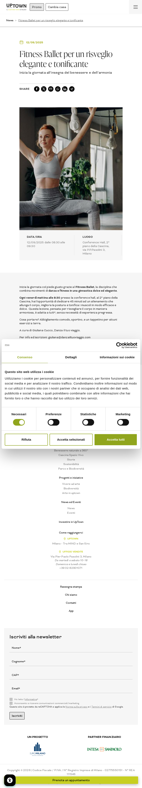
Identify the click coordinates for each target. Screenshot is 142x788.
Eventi (71, 512)
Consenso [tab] (24, 357)
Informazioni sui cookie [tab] (117, 357)
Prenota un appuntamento (71, 780)
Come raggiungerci (71, 532)
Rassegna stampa (71, 586)
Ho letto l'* (26, 699)
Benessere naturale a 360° (71, 450)
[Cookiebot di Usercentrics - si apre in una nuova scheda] (119, 345)
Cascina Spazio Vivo (71, 455)
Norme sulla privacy (76, 706)
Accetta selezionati (71, 439)
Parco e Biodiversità (71, 468)
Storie (71, 459)
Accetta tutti (116, 439)
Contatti (71, 603)
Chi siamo (71, 594)
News (9, 20)
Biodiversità (71, 488)
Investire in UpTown (71, 522)
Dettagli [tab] (71, 357)
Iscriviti (17, 716)
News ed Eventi (71, 502)
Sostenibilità (71, 464)
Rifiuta (26, 439)
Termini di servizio (101, 706)
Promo (37, 7)
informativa (31, 699)
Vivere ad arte (71, 484)
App (71, 611)
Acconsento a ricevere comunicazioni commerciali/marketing (46, 703)
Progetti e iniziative (71, 477)
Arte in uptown (71, 493)
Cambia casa (57, 7)
